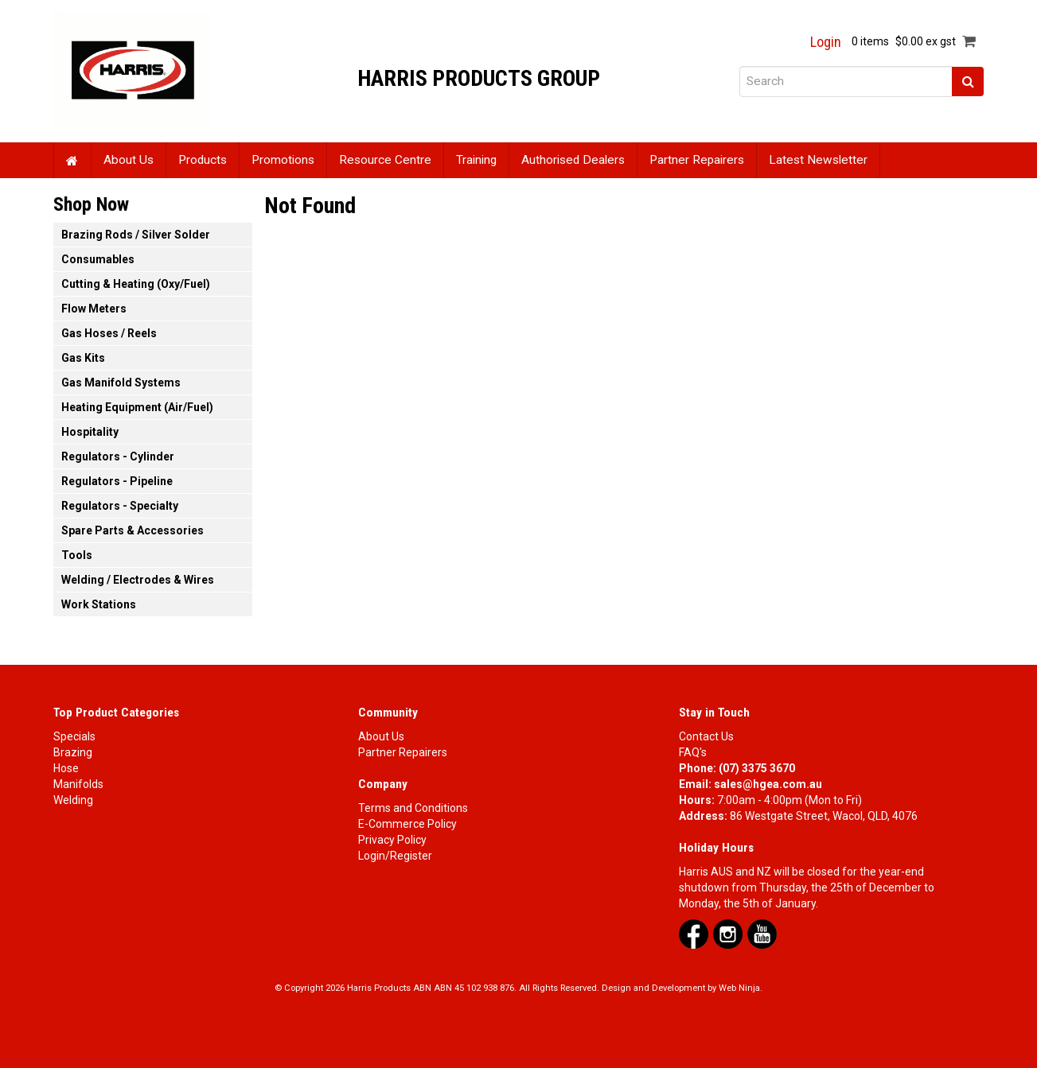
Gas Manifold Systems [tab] (121, 382)
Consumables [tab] (97, 259)
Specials (74, 736)
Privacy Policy (392, 839)
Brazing (72, 752)
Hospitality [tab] (90, 431)
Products (202, 160)
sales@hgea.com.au (768, 784)
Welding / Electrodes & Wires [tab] (137, 579)
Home (72, 160)
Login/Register (395, 855)
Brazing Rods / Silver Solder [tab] (135, 234)
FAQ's (693, 752)
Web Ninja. (740, 988)
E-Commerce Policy (407, 824)
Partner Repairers (696, 160)
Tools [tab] (76, 555)
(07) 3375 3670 (757, 768)
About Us (128, 160)
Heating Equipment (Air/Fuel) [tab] (137, 407)
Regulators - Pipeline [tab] (117, 481)
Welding (73, 800)
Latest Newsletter (818, 160)
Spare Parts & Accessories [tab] (132, 530)
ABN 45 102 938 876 (474, 988)
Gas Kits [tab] (83, 357)
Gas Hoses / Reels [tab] (109, 333)
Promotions (282, 160)
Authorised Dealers (573, 160)
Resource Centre (385, 160)
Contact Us (706, 736)
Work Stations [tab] (98, 604)
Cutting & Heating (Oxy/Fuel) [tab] (135, 284)
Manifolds (78, 784)
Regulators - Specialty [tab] (119, 505)
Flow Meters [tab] (94, 308)
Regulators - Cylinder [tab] (117, 456)
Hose (66, 768)
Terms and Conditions (413, 808)
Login (825, 42)
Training (476, 160)
